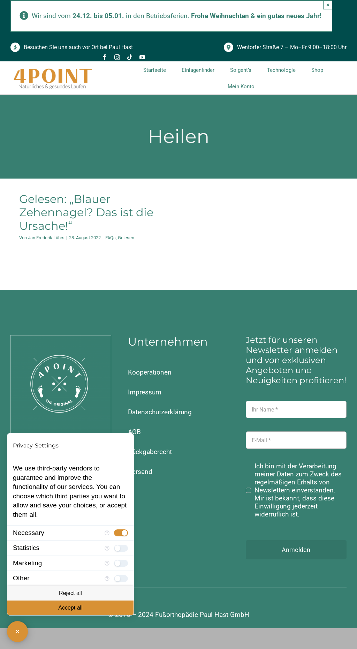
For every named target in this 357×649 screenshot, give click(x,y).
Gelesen (126, 237)
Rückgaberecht (150, 452)
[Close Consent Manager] (17, 631)
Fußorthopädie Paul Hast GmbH (202, 615)
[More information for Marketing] (107, 563)
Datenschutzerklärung (160, 412)
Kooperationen (150, 372)
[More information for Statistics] (107, 548)
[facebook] (104, 57)
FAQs (110, 237)
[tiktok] (129, 57)
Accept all (70, 608)
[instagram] (117, 57)
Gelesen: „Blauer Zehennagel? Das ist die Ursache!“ (86, 212)
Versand (140, 472)
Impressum (144, 392)
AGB (134, 432)
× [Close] (327, 5)
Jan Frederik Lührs (46, 237)
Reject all (70, 593)
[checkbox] (121, 532)
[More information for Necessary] (107, 533)
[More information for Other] (107, 578)
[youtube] (142, 57)
